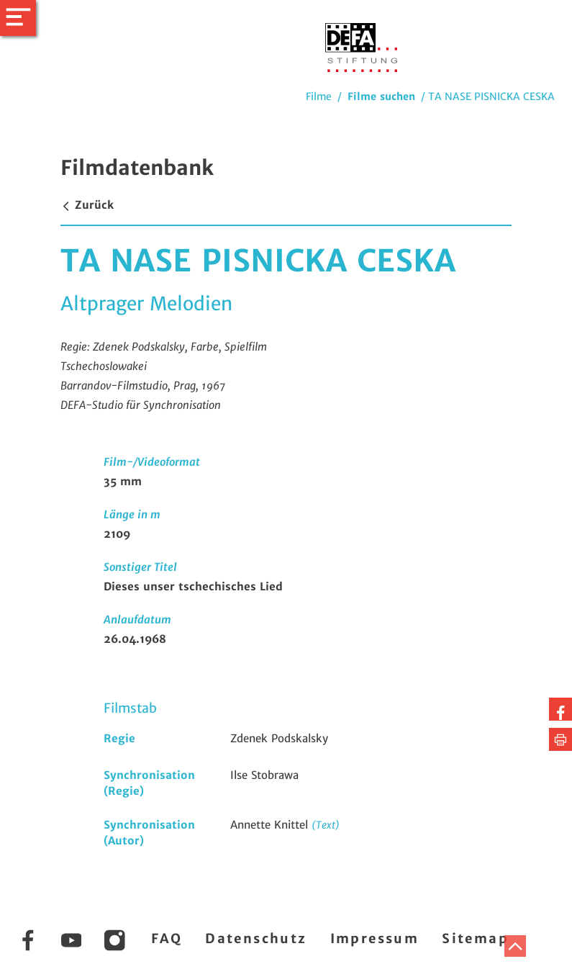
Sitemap (475, 938)
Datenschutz (256, 938)
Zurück (87, 205)
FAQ (166, 938)
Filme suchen (381, 96)
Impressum (374, 938)
